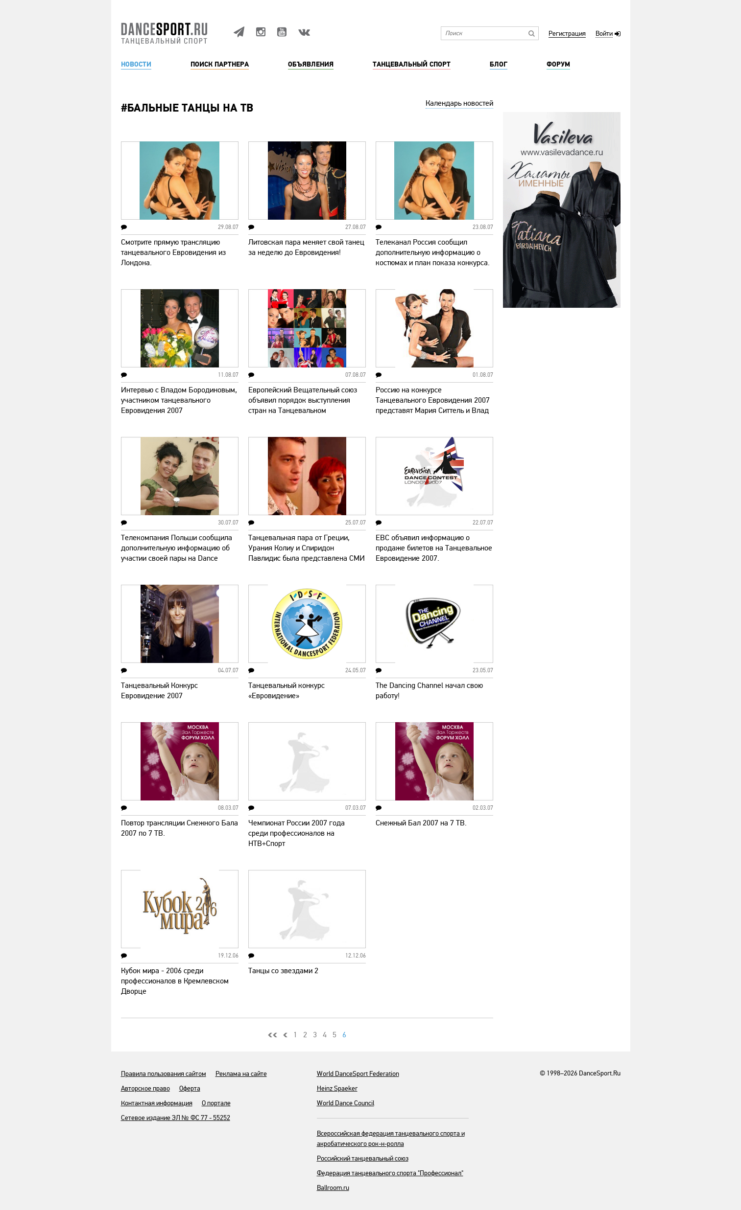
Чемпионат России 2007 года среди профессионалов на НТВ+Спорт (296, 833)
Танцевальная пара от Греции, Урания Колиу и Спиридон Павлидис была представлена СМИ (306, 548)
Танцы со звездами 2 (283, 971)
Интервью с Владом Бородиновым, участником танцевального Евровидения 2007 (179, 400)
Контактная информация (156, 1103)
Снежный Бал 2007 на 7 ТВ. (421, 823)
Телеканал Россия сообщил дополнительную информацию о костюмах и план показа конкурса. (433, 252)
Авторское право (145, 1088)
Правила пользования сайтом (163, 1074)
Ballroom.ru (333, 1188)
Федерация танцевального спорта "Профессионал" (390, 1173)
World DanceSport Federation (358, 1074)
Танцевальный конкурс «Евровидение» (286, 691)
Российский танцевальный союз (362, 1158)
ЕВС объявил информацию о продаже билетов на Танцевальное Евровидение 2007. (434, 548)
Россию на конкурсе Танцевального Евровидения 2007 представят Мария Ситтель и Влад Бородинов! (433, 405)
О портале (216, 1103)
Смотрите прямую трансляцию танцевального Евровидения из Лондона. (173, 252)
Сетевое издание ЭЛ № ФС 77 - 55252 (175, 1118)
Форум (558, 64)
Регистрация (567, 34)
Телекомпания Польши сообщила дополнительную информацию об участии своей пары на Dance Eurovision (176, 553)
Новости (136, 64)
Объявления (311, 64)
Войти (604, 34)
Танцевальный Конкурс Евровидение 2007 (159, 691)
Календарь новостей (459, 103)
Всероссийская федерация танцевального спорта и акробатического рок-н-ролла (391, 1138)
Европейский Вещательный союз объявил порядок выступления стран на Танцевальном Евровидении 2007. (302, 405)
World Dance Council (345, 1103)
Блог (498, 64)
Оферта (189, 1088)
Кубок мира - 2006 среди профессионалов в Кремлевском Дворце (175, 981)
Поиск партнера (220, 64)
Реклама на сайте (241, 1074)
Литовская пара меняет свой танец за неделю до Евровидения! (306, 247)
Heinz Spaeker (337, 1088)
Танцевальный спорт (412, 64)
